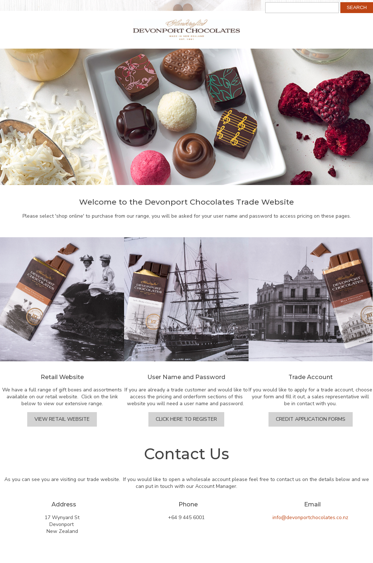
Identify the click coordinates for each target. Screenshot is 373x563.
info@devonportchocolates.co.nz (310, 517)
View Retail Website (62, 419)
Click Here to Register (186, 419)
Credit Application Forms (310, 419)
